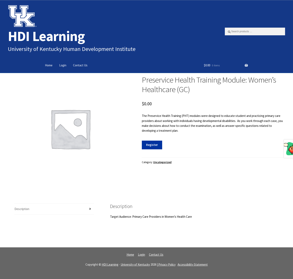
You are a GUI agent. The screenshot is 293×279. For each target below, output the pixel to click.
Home (48, 65)
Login (62, 65)
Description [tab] (21, 209)
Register (152, 145)
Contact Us (80, 65)
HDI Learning (46, 36)
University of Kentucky (135, 264)
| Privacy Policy (166, 264)
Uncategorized (162, 162)
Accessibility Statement (193, 264)
